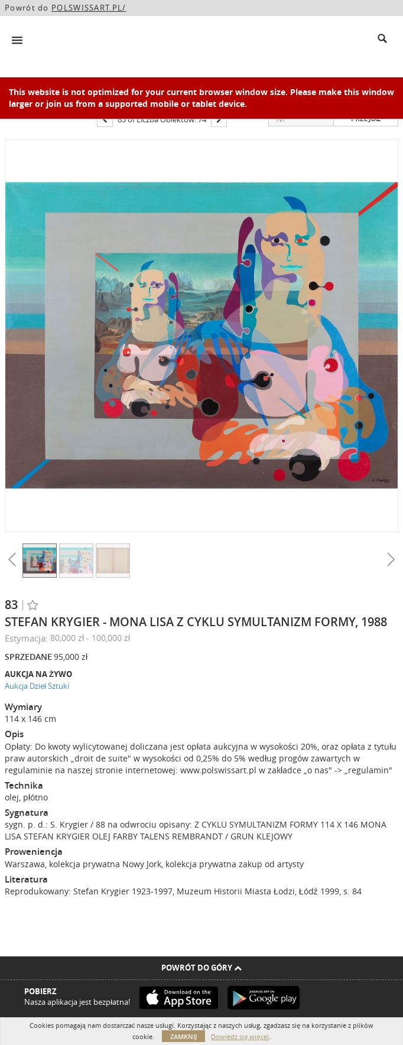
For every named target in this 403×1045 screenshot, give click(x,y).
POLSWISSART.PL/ (88, 7)
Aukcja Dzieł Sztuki (37, 686)
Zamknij (183, 1036)
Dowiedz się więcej (239, 1036)
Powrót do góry (201, 967)
